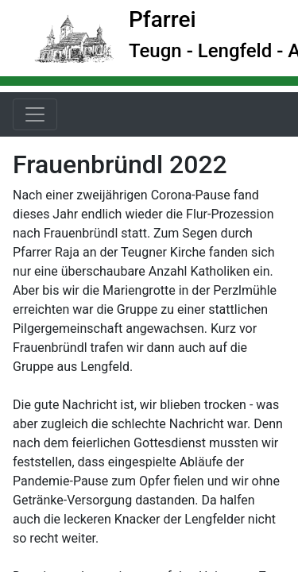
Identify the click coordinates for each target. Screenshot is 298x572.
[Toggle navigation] (35, 114)
